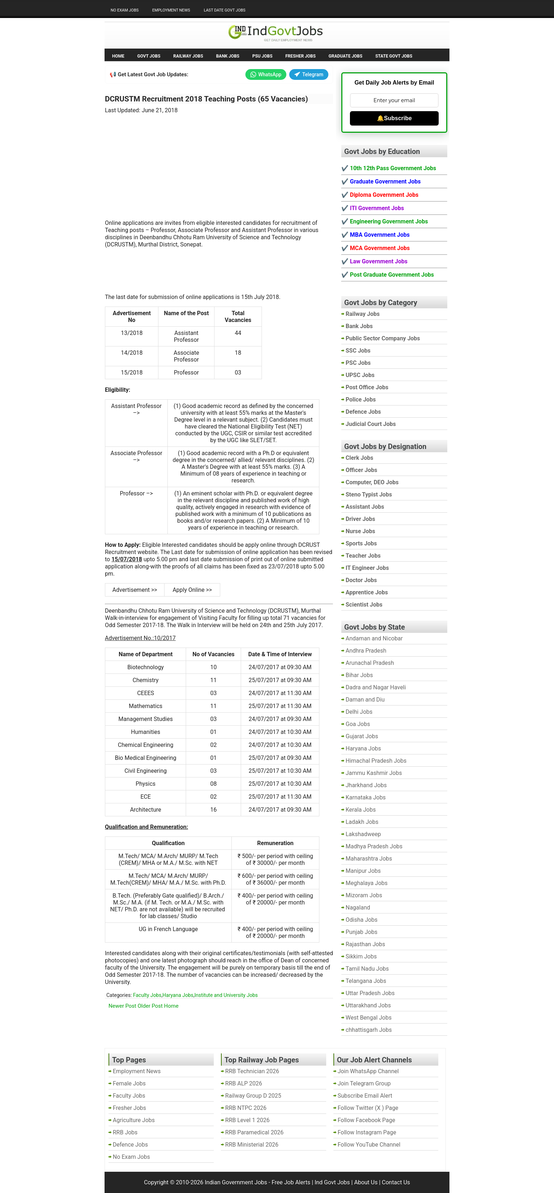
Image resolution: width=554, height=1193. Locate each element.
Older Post (150, 1006)
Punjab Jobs (361, 932)
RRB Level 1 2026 (247, 1120)
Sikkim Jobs (361, 956)
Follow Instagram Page (367, 1132)
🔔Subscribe (394, 118)
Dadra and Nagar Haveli (376, 687)
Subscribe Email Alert (365, 1095)
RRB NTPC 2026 (246, 1107)
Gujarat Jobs (362, 736)
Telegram (308, 74)
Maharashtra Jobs (369, 858)
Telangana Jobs (366, 980)
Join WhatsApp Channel (368, 1071)
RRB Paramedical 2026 (254, 1132)
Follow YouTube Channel (369, 1144)
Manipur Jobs (363, 870)
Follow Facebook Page (366, 1120)
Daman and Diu (365, 699)
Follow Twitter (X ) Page (368, 1107)
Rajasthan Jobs (365, 944)
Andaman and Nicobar (374, 638)
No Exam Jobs (125, 10)
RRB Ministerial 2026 (251, 1144)
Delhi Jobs (359, 711)
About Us (366, 1182)
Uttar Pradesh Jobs (370, 993)
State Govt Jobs (393, 56)
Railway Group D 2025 (253, 1095)
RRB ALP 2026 (243, 1083)
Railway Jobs (188, 56)
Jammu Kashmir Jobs (374, 773)
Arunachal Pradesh (370, 662)
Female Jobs (129, 1083)
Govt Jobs (148, 56)
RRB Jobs (125, 1132)
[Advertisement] (219, 162)
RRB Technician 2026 (252, 1071)
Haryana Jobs (177, 995)
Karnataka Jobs (366, 797)
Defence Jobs (130, 1144)
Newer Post (122, 1006)
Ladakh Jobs (362, 821)
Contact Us (396, 1182)
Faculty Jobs (147, 995)
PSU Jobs (262, 56)
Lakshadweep (363, 834)
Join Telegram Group (364, 1083)
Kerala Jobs (361, 809)
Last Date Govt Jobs (224, 10)
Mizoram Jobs (364, 895)
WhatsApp (265, 74)
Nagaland (358, 907)
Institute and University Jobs (226, 995)
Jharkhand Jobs (366, 785)
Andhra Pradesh (366, 650)
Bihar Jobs (359, 675)
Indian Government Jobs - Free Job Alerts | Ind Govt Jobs (277, 1182)
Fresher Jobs (300, 56)
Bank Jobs (227, 56)
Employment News (171, 10)
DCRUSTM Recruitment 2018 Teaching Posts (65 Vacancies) (206, 99)
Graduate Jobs (346, 56)
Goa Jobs (358, 724)
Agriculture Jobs (134, 1120)
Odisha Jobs (362, 919)
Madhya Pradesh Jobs (374, 846)
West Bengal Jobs (369, 1017)
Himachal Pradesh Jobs (376, 760)
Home (118, 56)
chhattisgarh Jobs (369, 1029)
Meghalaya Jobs (367, 883)
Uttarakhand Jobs (368, 1005)
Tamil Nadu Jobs (367, 968)
